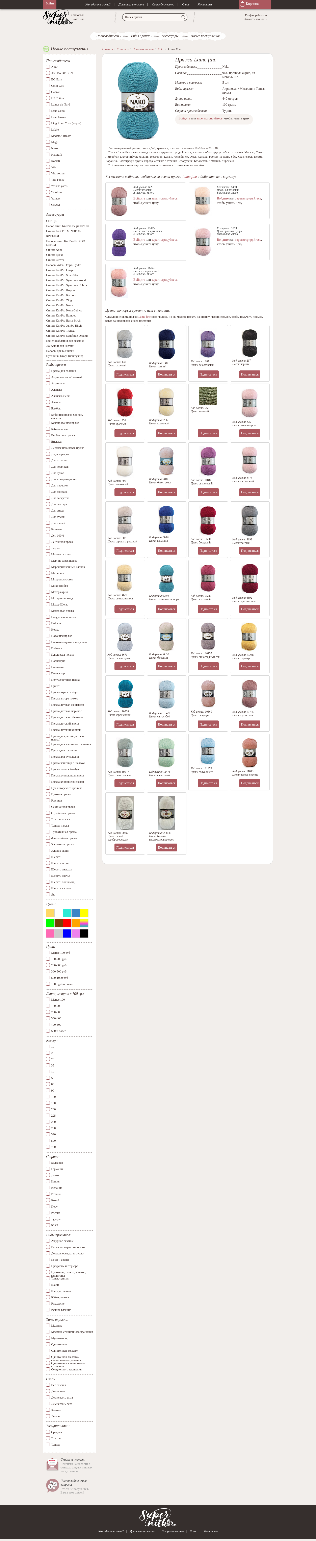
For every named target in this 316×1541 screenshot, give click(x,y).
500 (53, 1140)
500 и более (58, 1031)
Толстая (56, 1438)
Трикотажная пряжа (64, 832)
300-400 (56, 1018)
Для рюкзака (59, 492)
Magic (55, 142)
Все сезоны (58, 1385)
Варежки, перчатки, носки (68, 1247)
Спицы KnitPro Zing (59, 300)
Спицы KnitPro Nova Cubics (64, 310)
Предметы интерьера (64, 1266)
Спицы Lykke (54, 255)
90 (52, 1090)
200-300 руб (59, 965)
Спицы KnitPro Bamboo (61, 315)
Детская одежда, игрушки (67, 1253)
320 (53, 1134)
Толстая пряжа (60, 819)
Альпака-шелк (60, 396)
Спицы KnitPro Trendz (60, 331)
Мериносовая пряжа (64, 560)
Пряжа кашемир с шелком (68, 763)
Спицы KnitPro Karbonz (61, 295)
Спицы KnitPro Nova (59, 305)
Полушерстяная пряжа (65, 679)
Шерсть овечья (60, 876)
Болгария (57, 1162)
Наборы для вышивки (60, 351)
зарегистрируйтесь (210, 118)
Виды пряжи (140, 36)
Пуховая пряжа (61, 794)
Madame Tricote (61, 136)
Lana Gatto (58, 111)
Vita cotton (57, 173)
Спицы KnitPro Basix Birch (63, 321)
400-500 (56, 1025)
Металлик (57, 573)
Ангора (55, 402)
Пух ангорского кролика (66, 788)
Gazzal (55, 92)
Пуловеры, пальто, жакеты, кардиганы (68, 1272)
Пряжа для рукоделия (65, 756)
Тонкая (55, 1444)
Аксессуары (170, 36)
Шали (55, 1285)
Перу (54, 1206)
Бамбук (56, 408)
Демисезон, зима (62, 1397)
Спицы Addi (54, 250)
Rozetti (55, 161)
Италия (56, 1194)
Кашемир (57, 529)
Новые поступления (205, 36)
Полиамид (57, 667)
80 (52, 1084)
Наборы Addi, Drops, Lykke (63, 265)
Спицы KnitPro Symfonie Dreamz (67, 336)
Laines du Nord (60, 104)
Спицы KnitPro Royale (60, 290)
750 (53, 1147)
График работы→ (256, 15)
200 (53, 1109)
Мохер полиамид (62, 598)
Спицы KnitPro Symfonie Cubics (66, 285)
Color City (57, 86)
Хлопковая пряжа (62, 844)
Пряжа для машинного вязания (71, 744)
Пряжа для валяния (63, 371)
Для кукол (57, 473)
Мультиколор (59, 1338)
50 (52, 1078)
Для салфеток (60, 498)
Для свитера (59, 504)
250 (53, 1122)
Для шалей (58, 523)
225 (53, 1115)
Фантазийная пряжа (64, 838)
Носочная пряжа (61, 636)
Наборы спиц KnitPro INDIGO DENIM (65, 243)
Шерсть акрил (60, 863)
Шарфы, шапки (61, 1291)
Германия (57, 1169)
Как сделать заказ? (97, 4)
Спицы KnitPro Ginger (60, 270)
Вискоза (56, 441)
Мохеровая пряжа (62, 611)
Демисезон (58, 1391)
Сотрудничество (163, 4)
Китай (55, 1200)
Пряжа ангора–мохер (64, 698)
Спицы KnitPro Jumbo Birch (64, 326)
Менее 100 (58, 1000)
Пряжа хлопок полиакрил (67, 775)
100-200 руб (59, 959)
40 (52, 1072)
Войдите (184, 118)
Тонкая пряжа (60, 825)
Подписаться (125, 374)
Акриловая (58, 383)
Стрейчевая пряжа (63, 813)
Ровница (56, 800)
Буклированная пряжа (65, 423)
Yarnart (55, 198)
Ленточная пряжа (62, 542)
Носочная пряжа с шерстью (69, 642)
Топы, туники (60, 1278)
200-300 (56, 1012)
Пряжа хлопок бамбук (65, 769)
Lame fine (189, 177)
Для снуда (57, 510)
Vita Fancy (57, 179)
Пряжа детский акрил (65, 723)
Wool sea (56, 192)
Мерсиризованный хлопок (68, 567)
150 (53, 1103)
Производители (107, 36)
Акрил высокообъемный (66, 377)
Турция (55, 1219)
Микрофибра (59, 585)
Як (53, 894)
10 (52, 1046)
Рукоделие (57, 1303)
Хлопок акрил (60, 850)
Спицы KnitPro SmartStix (62, 275)
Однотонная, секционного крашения (68, 1363)
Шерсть (56, 857)
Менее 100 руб (60, 953)
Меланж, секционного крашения (72, 1332)
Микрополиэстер (62, 579)
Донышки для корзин (60, 346)
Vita (53, 167)
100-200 (56, 1006)
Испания (56, 1188)
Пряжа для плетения (64, 750)
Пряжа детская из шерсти (67, 705)
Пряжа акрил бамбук (64, 692)
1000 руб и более (62, 984)
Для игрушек (59, 460)
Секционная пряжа (63, 807)
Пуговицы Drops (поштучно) (64, 356)
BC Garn (56, 79)
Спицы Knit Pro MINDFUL (63, 231)
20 (52, 1053)
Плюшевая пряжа (62, 654)
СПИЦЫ (51, 221)
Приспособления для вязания (65, 341)
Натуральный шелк (63, 617)
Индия (55, 1181)
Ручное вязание (61, 1310)
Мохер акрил (59, 592)
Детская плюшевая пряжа (67, 448)
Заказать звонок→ (255, 19)
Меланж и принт (62, 554)
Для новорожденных (64, 479)
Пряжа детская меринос (66, 711)
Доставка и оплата (131, 4)
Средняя (56, 1432)
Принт (55, 686)
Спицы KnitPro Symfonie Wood (66, 280)
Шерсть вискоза (61, 869)
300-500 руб (59, 971)
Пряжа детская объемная (67, 717)
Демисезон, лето (61, 1404)
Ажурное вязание (62, 1241)
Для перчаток (59, 485)
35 (52, 1065)
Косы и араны (60, 1259)
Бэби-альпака (59, 429)
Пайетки (56, 648)
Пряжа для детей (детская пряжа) (67, 738)
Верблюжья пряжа (63, 435)
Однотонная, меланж (64, 1350)
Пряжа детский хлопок (66, 730)
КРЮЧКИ (52, 236)
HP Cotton (57, 98)
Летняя (55, 1416)
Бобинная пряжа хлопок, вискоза (67, 416)
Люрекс (56, 548)
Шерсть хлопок (61, 888)
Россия (55, 1213)
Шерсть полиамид (63, 882)
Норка (55, 629)
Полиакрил (58, 661)
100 (53, 1097)
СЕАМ (55, 205)
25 (52, 1059)
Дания (55, 1175)
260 (53, 1128)
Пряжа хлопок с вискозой (67, 782)
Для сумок (57, 517)
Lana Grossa (58, 117)
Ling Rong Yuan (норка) (66, 123)
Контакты (205, 4)
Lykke (55, 129)
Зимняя (56, 1410)
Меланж (56, 1325)
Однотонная (59, 1344)
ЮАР (54, 1225)
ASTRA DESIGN (62, 73)
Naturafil (56, 154)
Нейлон (56, 623)
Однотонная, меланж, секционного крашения (66, 1357)
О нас (185, 4)
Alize (54, 67)
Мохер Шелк (59, 604)
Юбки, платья (60, 1297)
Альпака (56, 389)
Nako (54, 148)
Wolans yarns (59, 186)
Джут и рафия (60, 454)
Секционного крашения (66, 1369)
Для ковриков (60, 466)
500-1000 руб (59, 978)
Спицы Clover (55, 260)
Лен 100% (57, 535)
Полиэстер (58, 673)
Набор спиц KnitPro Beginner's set (67, 226)
